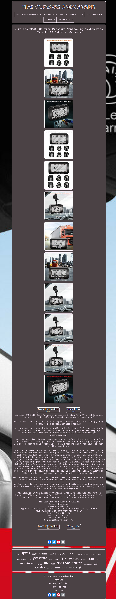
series (40, 564)
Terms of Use (58, 587)
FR (62, 590)
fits (81, 567)
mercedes (61, 554)
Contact (58, 580)
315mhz (86, 554)
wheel (83, 559)
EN (55, 590)
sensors (74, 558)
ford (30, 559)
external (73, 567)
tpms (26, 553)
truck (56, 559)
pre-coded (56, 568)
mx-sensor (22, 559)
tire (46, 563)
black (80, 554)
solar (34, 554)
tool (50, 559)
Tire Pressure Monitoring (58, 576)
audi (95, 564)
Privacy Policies (59, 583)
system (71, 553)
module (99, 554)
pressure (40, 558)
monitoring (27, 563)
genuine (40, 567)
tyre (63, 558)
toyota (64, 568)
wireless (93, 554)
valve (53, 553)
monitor (63, 563)
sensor (77, 563)
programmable (88, 564)
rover (18, 554)
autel (91, 558)
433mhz (43, 553)
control (98, 559)
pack (48, 568)
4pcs (53, 564)
